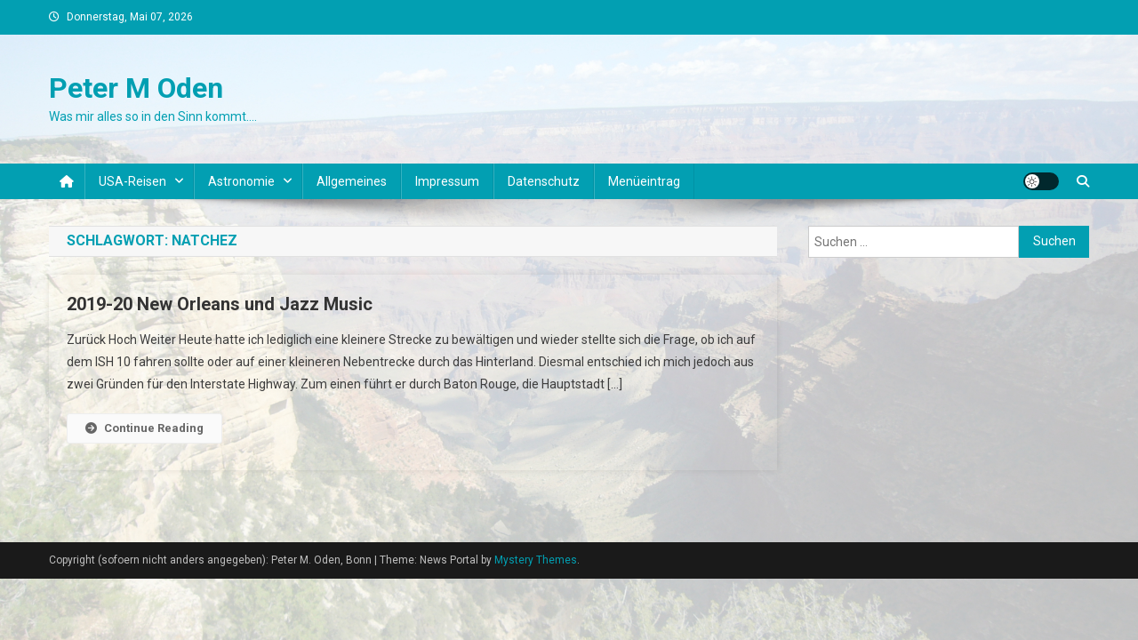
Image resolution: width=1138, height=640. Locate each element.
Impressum (447, 181)
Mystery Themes (535, 560)
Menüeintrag (644, 181)
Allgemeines (352, 181)
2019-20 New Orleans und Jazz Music (220, 304)
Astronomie (241, 181)
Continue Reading (144, 428)
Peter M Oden (136, 88)
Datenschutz (544, 181)
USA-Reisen (132, 181)
